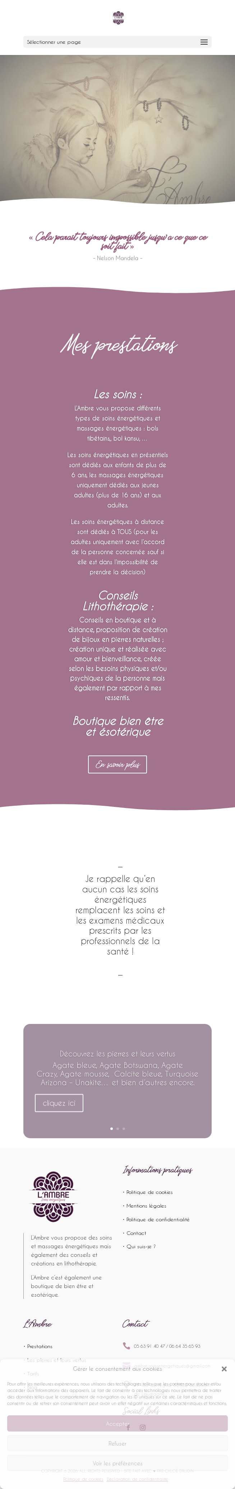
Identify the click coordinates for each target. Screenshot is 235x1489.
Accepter (117, 1423)
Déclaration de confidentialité (137, 1478)
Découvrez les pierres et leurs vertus (117, 1058)
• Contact (134, 1233)
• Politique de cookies (148, 1192)
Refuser (117, 1443)
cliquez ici (59, 1107)
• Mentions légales (144, 1206)
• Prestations (37, 1346)
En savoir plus (117, 764)
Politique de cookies (83, 1478)
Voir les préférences (118, 1463)
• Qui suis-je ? (139, 1246)
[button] (224, 1369)
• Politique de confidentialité (156, 1219)
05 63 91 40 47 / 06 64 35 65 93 (167, 1345)
